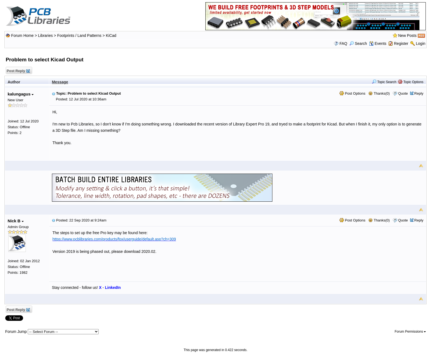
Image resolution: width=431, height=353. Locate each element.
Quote (403, 93)
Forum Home (22, 35)
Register (401, 43)
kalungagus (21, 94)
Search (358, 43)
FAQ (343, 43)
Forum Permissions (410, 331)
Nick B (16, 220)
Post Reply (18, 71)
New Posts (407, 35)
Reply (418, 93)
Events (377, 43)
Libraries (45, 35)
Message (60, 82)
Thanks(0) (379, 93)
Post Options (352, 93)
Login (420, 43)
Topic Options (410, 82)
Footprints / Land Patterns (79, 35)
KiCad (111, 35)
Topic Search (384, 82)
